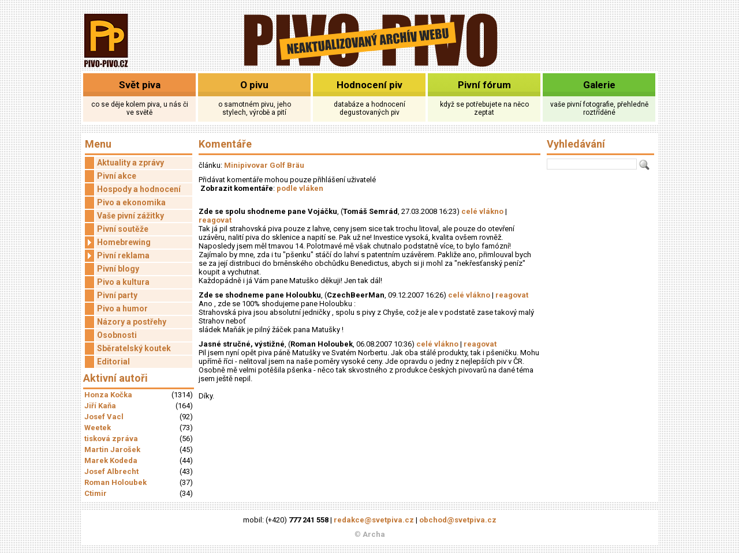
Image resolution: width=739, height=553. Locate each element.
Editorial (113, 361)
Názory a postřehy (131, 321)
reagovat (215, 220)
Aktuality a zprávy (130, 162)
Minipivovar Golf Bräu (264, 165)
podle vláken (300, 188)
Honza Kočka (108, 394)
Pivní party (117, 295)
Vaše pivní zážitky (130, 215)
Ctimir (95, 493)
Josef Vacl (104, 416)
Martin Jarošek (112, 449)
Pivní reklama (117, 256)
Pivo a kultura (123, 282)
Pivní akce (116, 175)
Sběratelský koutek (134, 348)
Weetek (97, 427)
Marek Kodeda (110, 460)
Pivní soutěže (122, 229)
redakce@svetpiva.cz (374, 520)
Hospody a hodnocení (139, 189)
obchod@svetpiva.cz (458, 520)
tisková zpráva (111, 438)
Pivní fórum (484, 85)
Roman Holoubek (115, 482)
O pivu (254, 85)
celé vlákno (482, 211)
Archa (374, 534)
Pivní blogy (118, 268)
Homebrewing (118, 242)
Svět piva (140, 85)
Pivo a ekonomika (131, 202)
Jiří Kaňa (100, 405)
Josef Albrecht (111, 471)
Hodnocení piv (369, 85)
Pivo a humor (122, 308)
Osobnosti (117, 335)
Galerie (599, 85)
